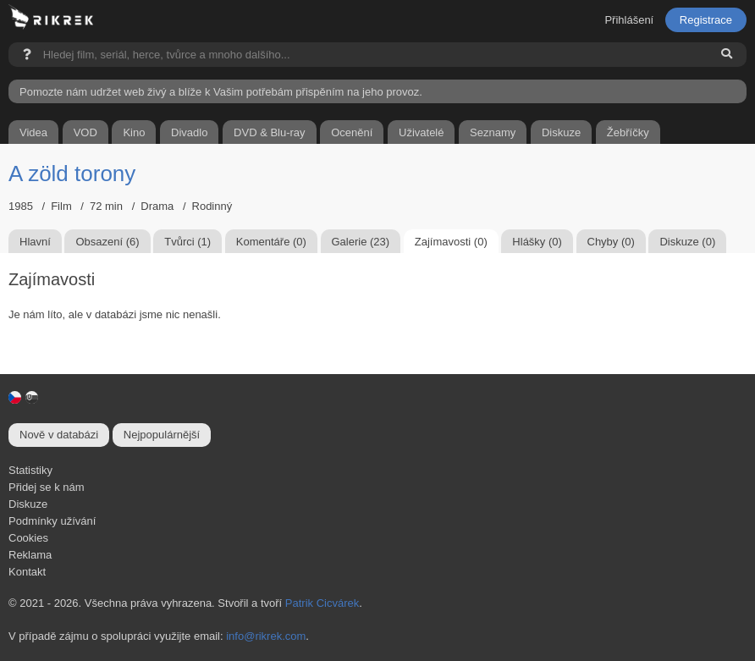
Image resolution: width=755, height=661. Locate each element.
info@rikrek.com (266, 636)
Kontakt (27, 571)
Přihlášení (628, 20)
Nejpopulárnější (162, 434)
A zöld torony (71, 173)
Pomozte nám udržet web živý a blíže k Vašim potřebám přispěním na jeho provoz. (220, 91)
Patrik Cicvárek (322, 603)
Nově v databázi (58, 434)
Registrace (706, 20)
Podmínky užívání (52, 521)
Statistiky (30, 470)
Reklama (30, 554)
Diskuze (27, 504)
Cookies (28, 538)
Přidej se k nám (46, 487)
